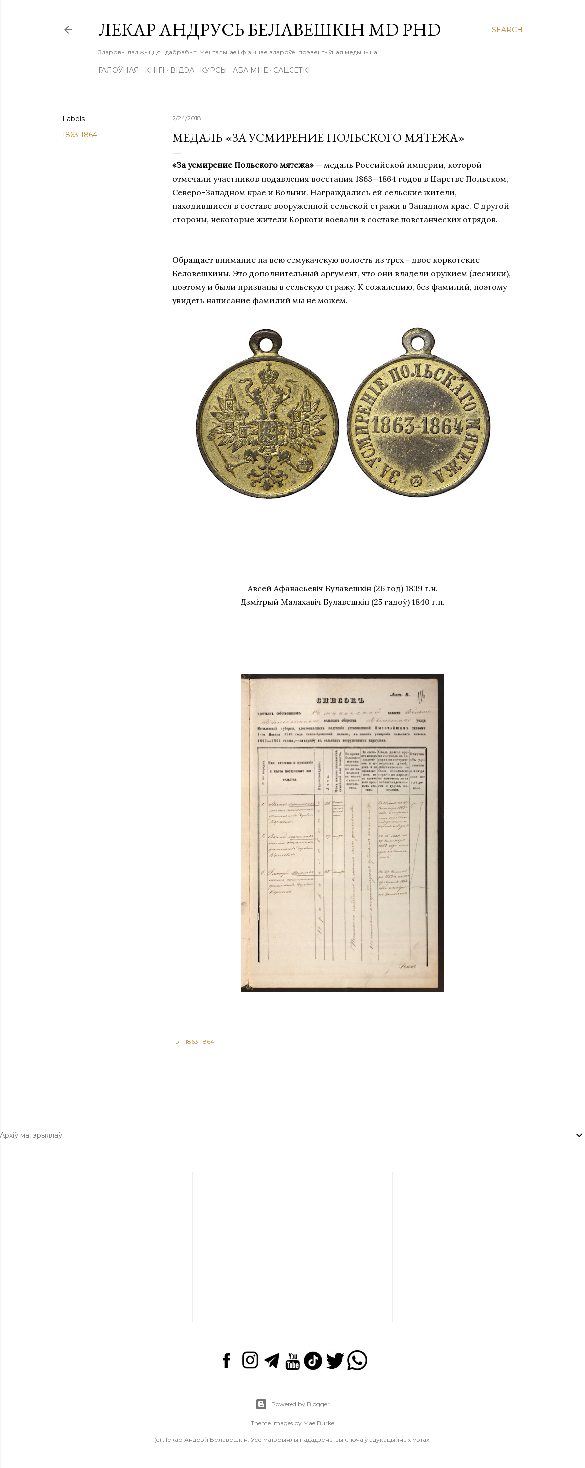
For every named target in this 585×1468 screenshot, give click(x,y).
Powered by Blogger (292, 1404)
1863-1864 (79, 134)
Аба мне (250, 70)
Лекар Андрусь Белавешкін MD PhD (269, 29)
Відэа (182, 70)
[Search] (507, 30)
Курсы (213, 70)
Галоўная (118, 70)
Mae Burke (318, 1423)
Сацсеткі (291, 70)
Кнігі (155, 70)
